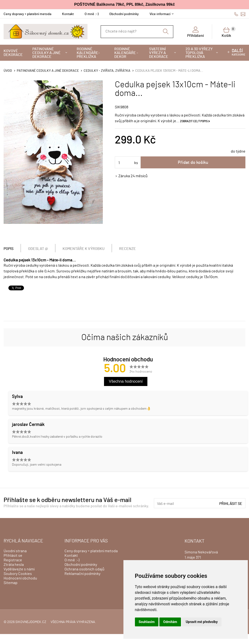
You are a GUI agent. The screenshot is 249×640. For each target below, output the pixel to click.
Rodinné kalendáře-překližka (88, 53)
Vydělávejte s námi (19, 569)
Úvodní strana (15, 551)
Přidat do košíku (193, 162)
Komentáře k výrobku (83, 249)
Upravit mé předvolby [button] (202, 622)
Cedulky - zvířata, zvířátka (107, 70)
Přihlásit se (230, 504)
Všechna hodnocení (126, 381)
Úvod (8, 70)
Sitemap (10, 583)
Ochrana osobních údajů (84, 569)
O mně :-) (91, 14)
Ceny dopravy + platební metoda (27, 14)
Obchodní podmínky (124, 14)
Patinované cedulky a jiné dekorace (46, 53)
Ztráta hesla (14, 565)
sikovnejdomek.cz (30, 622)
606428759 (236, 14)
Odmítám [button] (170, 622)
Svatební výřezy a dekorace (158, 53)
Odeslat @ (38, 249)
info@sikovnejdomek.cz (243, 14)
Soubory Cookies (18, 574)
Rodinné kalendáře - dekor (126, 53)
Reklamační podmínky (82, 574)
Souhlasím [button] (147, 622)
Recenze (127, 249)
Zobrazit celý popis (194, 121)
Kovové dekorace (13, 53)
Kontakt (68, 14)
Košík (229, 32)
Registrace (13, 560)
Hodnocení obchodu (20, 578)
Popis (8, 249)
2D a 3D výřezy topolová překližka (199, 53)
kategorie (238, 52)
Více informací (160, 14)
